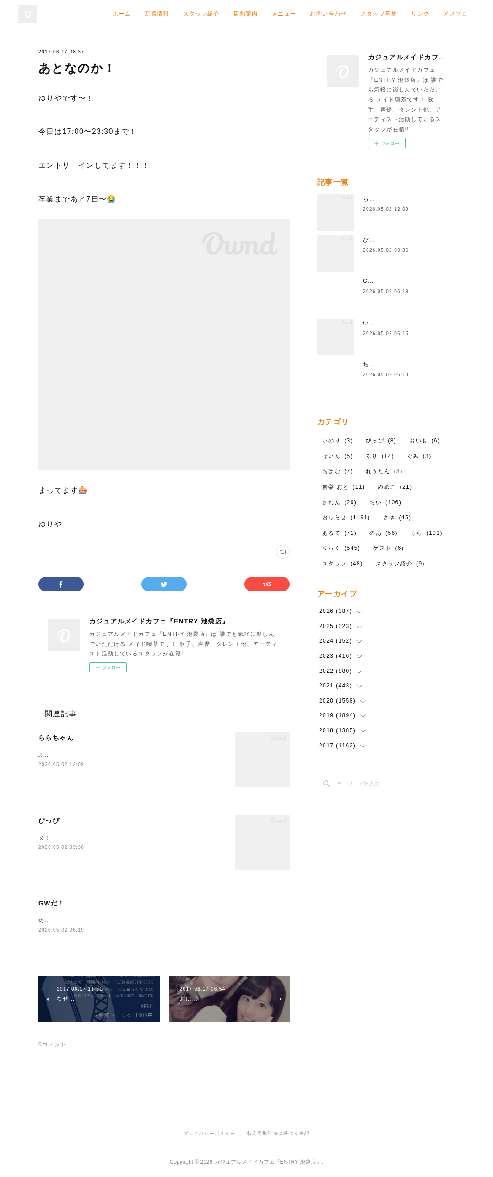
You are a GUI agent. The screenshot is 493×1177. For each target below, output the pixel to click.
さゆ (397, 517)
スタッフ (342, 563)
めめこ (395, 487)
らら (427, 533)
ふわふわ (50, 755)
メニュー (284, 14)
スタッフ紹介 (201, 14)
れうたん (384, 471)
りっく (341, 548)
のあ (383, 533)
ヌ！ (44, 838)
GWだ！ (51, 903)
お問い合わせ (328, 14)
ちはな (372, 364)
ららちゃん (56, 737)
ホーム (122, 14)
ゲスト (388, 548)
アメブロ (455, 14)
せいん (337, 456)
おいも (424, 440)
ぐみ (419, 456)
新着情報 (157, 14)
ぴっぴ (49, 820)
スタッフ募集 (379, 14)
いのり (372, 323)
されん (339, 502)
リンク (420, 14)
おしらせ (346, 517)
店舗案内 (245, 14)
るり (380, 456)
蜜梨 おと (343, 487)
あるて (339, 533)
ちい (385, 502)
